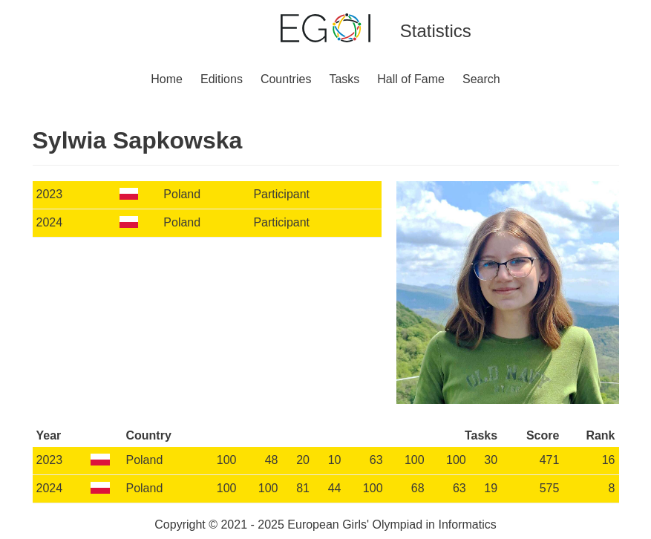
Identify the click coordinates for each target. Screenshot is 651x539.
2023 (49, 194)
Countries (286, 79)
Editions (221, 79)
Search (481, 79)
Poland (181, 194)
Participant (281, 194)
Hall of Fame (411, 79)
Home (167, 79)
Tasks (344, 79)
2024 (49, 222)
